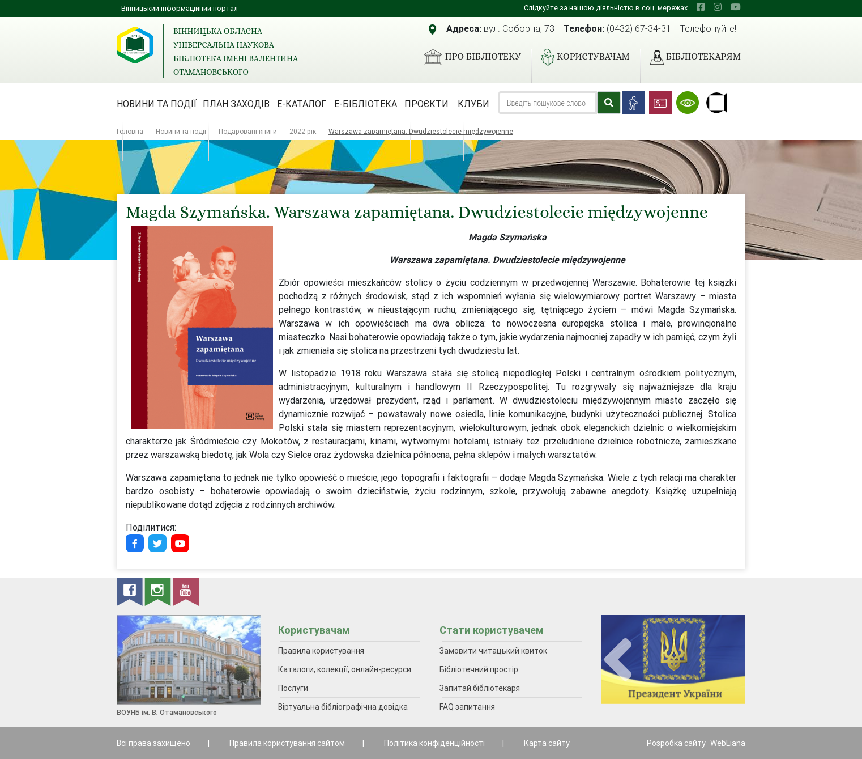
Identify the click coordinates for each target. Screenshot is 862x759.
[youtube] (735, 7)
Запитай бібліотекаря (479, 688)
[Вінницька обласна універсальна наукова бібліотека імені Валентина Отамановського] (135, 45)
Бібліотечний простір (478, 669)
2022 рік (302, 131)
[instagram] (717, 7)
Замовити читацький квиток (493, 651)
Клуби (473, 103)
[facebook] (700, 7)
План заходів (236, 103)
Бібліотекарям (691, 57)
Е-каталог (301, 103)
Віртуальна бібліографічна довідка (343, 707)
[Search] (547, 102)
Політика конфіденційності (434, 743)
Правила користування (321, 651)
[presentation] (618, 660)
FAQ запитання (467, 707)
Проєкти (426, 103)
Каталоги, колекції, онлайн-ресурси (344, 669)
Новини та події (157, 103)
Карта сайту (547, 743)
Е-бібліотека (365, 103)
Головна (130, 131)
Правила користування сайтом (287, 743)
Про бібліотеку (467, 57)
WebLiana (727, 743)
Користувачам (581, 57)
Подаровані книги (248, 131)
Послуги (293, 688)
